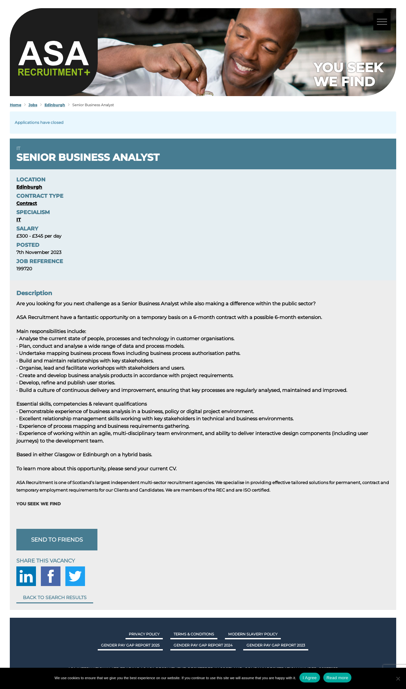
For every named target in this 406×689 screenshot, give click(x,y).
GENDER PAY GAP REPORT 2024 (203, 645)
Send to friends (57, 539)
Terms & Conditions (194, 634)
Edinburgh (29, 187)
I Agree (310, 677)
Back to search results (55, 597)
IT (18, 148)
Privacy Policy (144, 634)
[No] (398, 678)
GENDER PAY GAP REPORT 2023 (275, 645)
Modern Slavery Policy (253, 634)
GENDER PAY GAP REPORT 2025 (130, 645)
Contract (26, 203)
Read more (337, 677)
